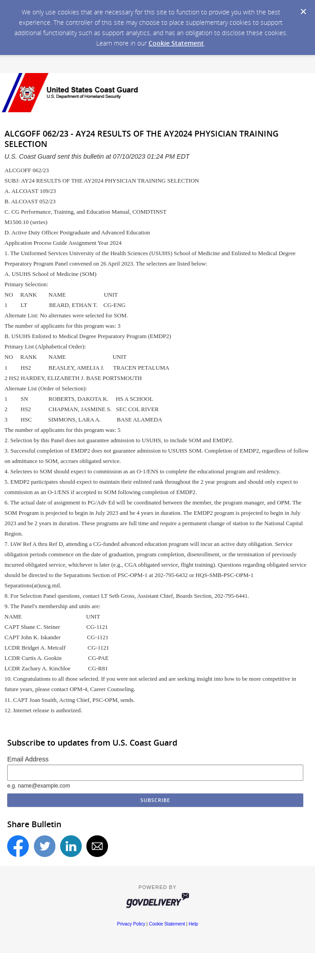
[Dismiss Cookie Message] (303, 11)
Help (193, 923)
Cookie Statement (176, 43)
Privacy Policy (131, 923)
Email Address (28, 759)
